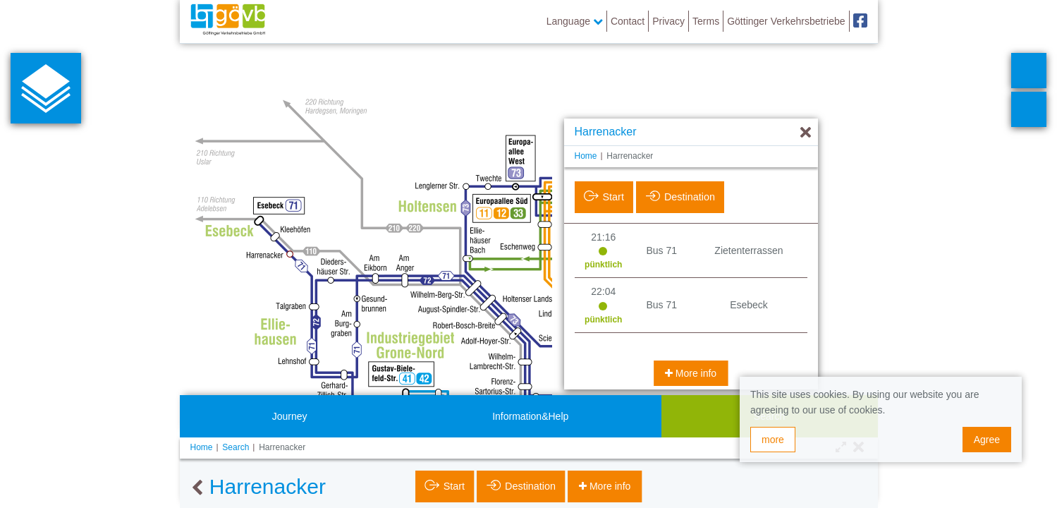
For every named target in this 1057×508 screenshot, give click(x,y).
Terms (705, 21)
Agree (987, 439)
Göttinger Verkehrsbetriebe (786, 21)
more (773, 439)
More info (694, 373)
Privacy (668, 21)
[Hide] (805, 133)
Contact (627, 21)
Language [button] (574, 21)
